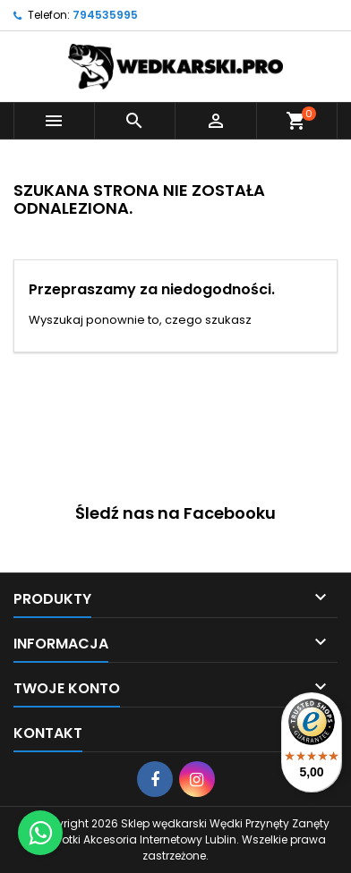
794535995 (105, 14)
